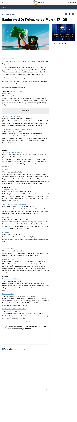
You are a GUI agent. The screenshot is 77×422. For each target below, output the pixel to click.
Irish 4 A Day (6, 93)
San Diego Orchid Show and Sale (12, 152)
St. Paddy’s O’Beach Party (10, 189)
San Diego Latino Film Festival (11, 116)
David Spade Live (7, 217)
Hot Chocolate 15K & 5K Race (11, 279)
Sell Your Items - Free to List (20, 349)
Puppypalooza (6, 232)
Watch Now (72, 3)
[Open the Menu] (2, 2)
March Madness (6, 170)
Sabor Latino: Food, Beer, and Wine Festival (15, 204)
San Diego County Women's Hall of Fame (14, 309)
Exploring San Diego (9, 14)
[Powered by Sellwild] (47, 389)
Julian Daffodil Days (8, 249)
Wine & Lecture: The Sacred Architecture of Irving (17, 129)
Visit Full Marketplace (44, 349)
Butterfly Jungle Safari (8, 259)
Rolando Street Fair (8, 294)
